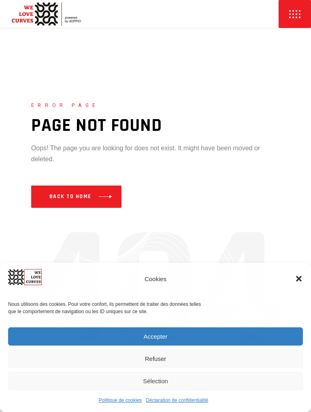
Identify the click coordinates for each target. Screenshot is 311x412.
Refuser (155, 358)
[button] (299, 279)
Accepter (155, 336)
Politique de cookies (120, 400)
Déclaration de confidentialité (177, 400)
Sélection (155, 381)
